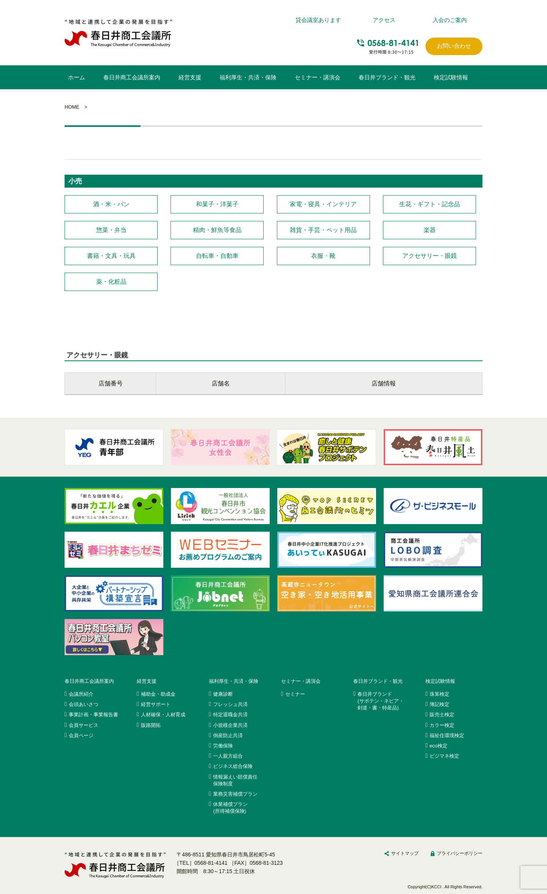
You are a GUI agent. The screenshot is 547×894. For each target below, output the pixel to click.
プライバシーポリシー (459, 853)
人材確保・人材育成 (163, 714)
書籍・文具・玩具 (111, 256)
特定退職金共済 (230, 714)
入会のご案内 (450, 20)
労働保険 (223, 746)
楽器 (430, 230)
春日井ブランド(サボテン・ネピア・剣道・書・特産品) (380, 701)
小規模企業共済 (230, 725)
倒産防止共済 (228, 735)
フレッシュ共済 (230, 704)
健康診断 (223, 694)
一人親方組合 (228, 756)
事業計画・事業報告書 (93, 714)
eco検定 (438, 746)
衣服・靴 (323, 256)
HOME (72, 107)
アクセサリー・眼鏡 (429, 256)
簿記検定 (439, 704)
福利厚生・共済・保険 (248, 77)
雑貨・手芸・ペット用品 (323, 230)
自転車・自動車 (217, 256)
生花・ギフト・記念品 (429, 204)
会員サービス (83, 725)
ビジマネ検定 (444, 756)
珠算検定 (439, 694)
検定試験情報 (451, 77)
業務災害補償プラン (235, 794)
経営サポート (156, 704)
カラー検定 (442, 725)
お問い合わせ (454, 46)
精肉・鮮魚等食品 (217, 230)
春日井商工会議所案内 (131, 77)
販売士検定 (442, 714)
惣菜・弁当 (111, 230)
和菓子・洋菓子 (217, 204)
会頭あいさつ (83, 704)
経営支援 (190, 77)
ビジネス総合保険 (233, 766)
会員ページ (81, 735)
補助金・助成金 (158, 694)
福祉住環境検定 (447, 735)
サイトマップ (405, 853)
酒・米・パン (111, 204)
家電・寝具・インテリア (323, 204)
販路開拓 (151, 725)
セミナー (295, 694)
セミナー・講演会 (317, 77)
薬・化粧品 (111, 281)
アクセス (384, 20)
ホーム (76, 77)
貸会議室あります (318, 20)
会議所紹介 (81, 694)
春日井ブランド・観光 (387, 77)
